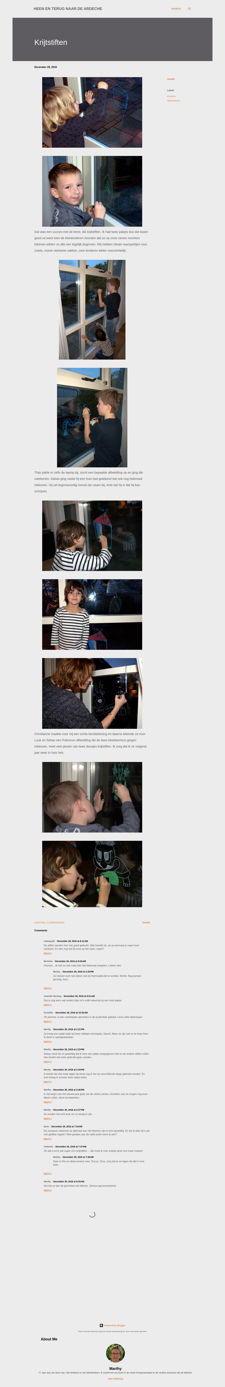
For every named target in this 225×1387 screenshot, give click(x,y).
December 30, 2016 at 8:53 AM (68, 1181)
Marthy (115, 1368)
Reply (48, 953)
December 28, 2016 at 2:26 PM (68, 1090)
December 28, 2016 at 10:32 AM (72, 1012)
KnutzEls (48, 1012)
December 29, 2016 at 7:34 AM (66, 1126)
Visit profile (115, 1379)
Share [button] (171, 79)
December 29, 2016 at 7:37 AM (70, 1146)
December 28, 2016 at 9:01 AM (79, 996)
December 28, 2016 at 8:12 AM (72, 941)
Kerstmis (171, 96)
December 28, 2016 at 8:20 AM (70, 961)
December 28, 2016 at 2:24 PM (68, 1069)
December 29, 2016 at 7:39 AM (78, 1157)
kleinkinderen (173, 100)
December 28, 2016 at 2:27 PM (68, 1110)
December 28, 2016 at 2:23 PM (68, 1049)
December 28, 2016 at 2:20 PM (78, 971)
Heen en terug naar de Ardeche (68, 9)
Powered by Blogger (112, 1325)
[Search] (176, 9)
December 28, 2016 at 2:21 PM (68, 1029)
